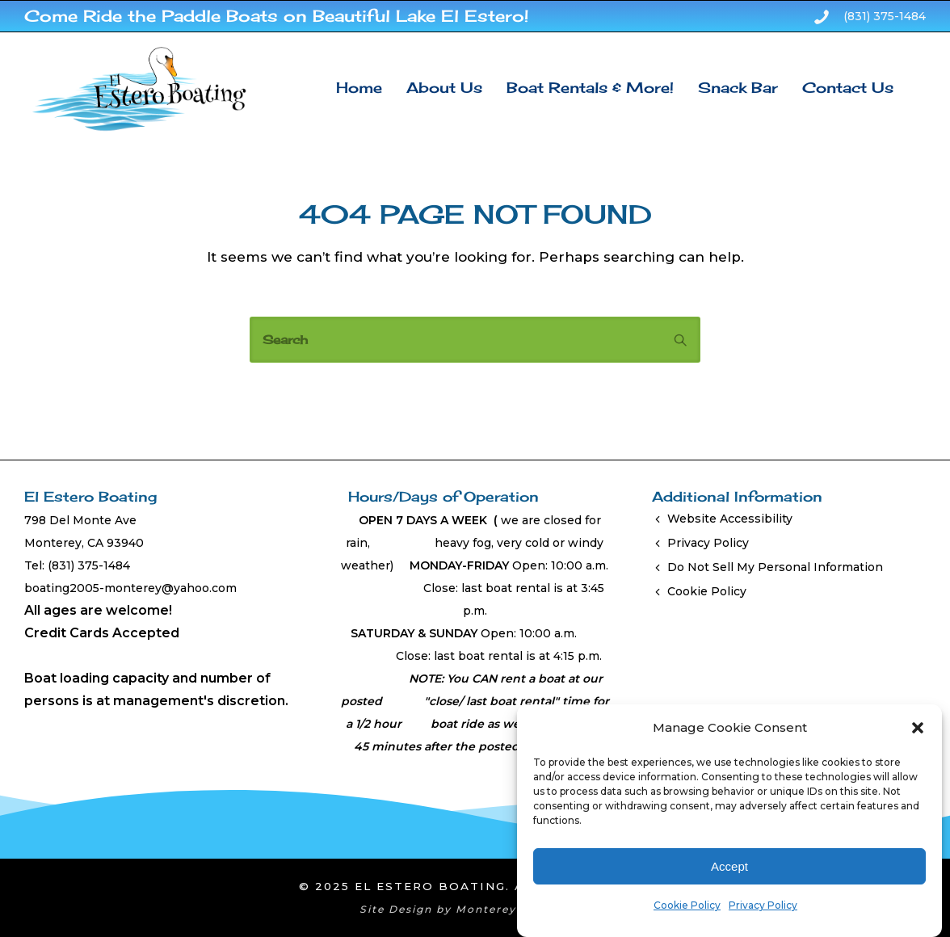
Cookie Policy (687, 905)
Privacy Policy (763, 905)
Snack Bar (738, 87)
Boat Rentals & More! (590, 87)
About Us (444, 87)
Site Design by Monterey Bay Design (475, 909)
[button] (918, 728)
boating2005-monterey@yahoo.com (130, 588)
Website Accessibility (729, 518)
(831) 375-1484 (884, 16)
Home (359, 87)
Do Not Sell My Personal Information (775, 567)
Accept (729, 866)
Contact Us (847, 87)
